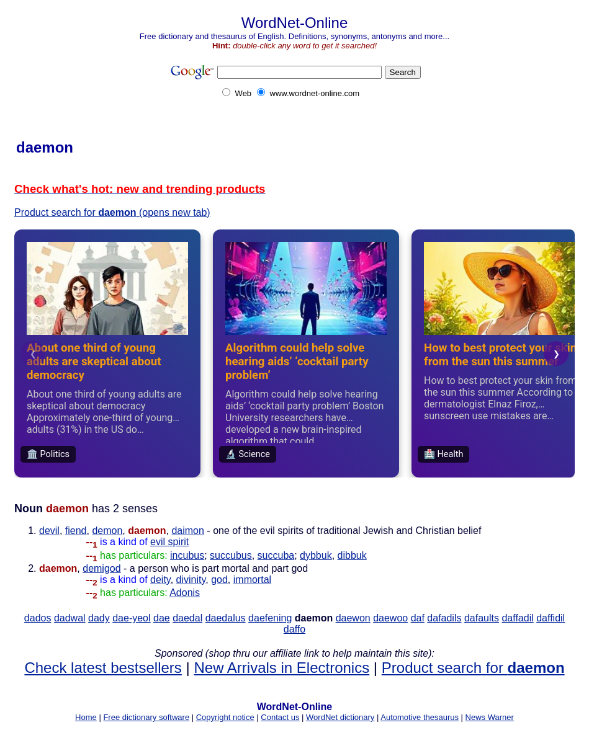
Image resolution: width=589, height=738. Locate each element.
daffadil (517, 618)
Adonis (184, 592)
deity (160, 579)
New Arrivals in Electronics (281, 667)
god (219, 579)
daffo (294, 629)
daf (418, 618)
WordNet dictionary (340, 717)
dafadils (444, 618)
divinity (191, 579)
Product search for (473, 667)
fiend (76, 530)
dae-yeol (131, 618)
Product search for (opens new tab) (112, 212)
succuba (276, 555)
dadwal (70, 618)
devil (49, 530)
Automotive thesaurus (419, 717)
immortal (252, 579)
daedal (187, 618)
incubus (187, 555)
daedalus (225, 618)
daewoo (390, 618)
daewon (353, 618)
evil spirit (169, 541)
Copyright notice (225, 717)
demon (107, 530)
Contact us (280, 717)
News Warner (489, 717)
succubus (231, 555)
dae (161, 618)
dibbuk (352, 555)
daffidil (550, 618)
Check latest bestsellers (102, 667)
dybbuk (316, 555)
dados (38, 618)
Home (86, 717)
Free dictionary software (146, 717)
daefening (270, 618)
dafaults (481, 618)
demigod (101, 568)
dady (99, 618)
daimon (187, 530)
